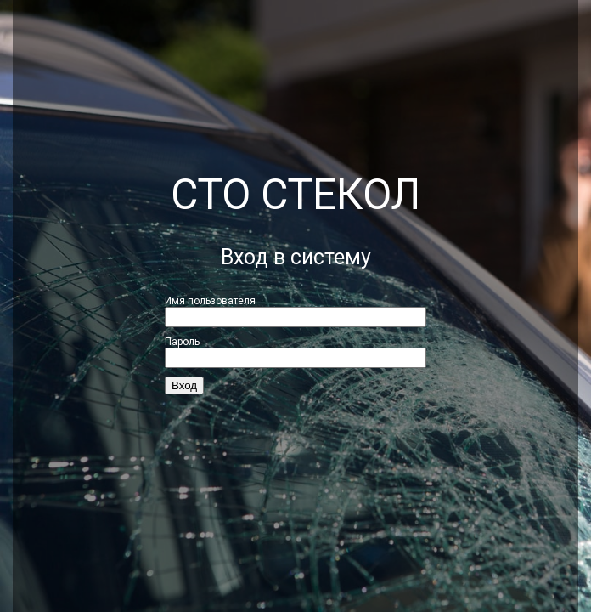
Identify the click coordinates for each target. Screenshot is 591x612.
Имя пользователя (210, 301)
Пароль (182, 342)
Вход (184, 385)
